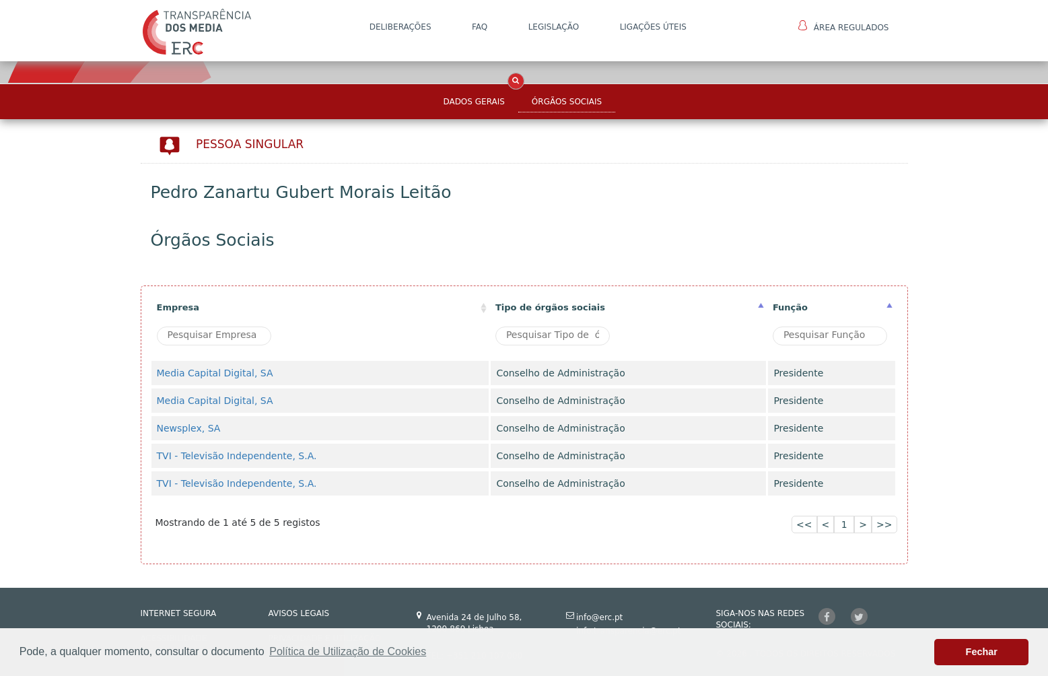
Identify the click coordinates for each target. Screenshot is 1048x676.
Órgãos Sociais (567, 101)
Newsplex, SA (189, 428)
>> (884, 524)
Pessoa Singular (250, 144)
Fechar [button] (982, 651)
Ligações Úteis (653, 27)
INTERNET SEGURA (179, 613)
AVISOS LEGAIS (299, 613)
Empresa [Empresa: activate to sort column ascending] (178, 307)
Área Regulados (843, 26)
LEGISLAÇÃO (554, 27)
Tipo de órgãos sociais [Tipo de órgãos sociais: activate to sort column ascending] (550, 307)
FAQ (479, 27)
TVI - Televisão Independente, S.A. (237, 455)
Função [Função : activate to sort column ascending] (790, 307)
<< (804, 524)
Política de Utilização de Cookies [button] (347, 651)
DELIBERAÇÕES (400, 27)
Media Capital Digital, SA (215, 373)
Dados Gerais (473, 101)
